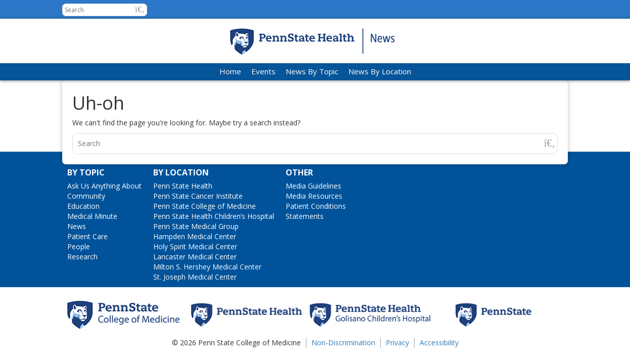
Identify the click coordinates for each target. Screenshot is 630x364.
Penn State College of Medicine (204, 206)
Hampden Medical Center (194, 236)
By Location (181, 172)
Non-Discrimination (343, 342)
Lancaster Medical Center (195, 256)
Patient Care (87, 236)
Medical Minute (92, 216)
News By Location (379, 71)
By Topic (86, 172)
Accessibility (439, 342)
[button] (140, 9)
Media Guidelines (313, 186)
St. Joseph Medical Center (195, 277)
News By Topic (312, 71)
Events (263, 71)
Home (230, 71)
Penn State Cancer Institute (198, 196)
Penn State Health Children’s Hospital (213, 216)
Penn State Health (182, 186)
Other (299, 172)
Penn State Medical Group (196, 226)
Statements (305, 216)
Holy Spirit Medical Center (195, 246)
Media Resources (314, 196)
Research (82, 256)
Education (83, 206)
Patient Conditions (316, 206)
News (76, 226)
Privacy (397, 342)
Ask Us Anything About (104, 186)
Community (86, 196)
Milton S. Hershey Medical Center (207, 266)
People (78, 246)
